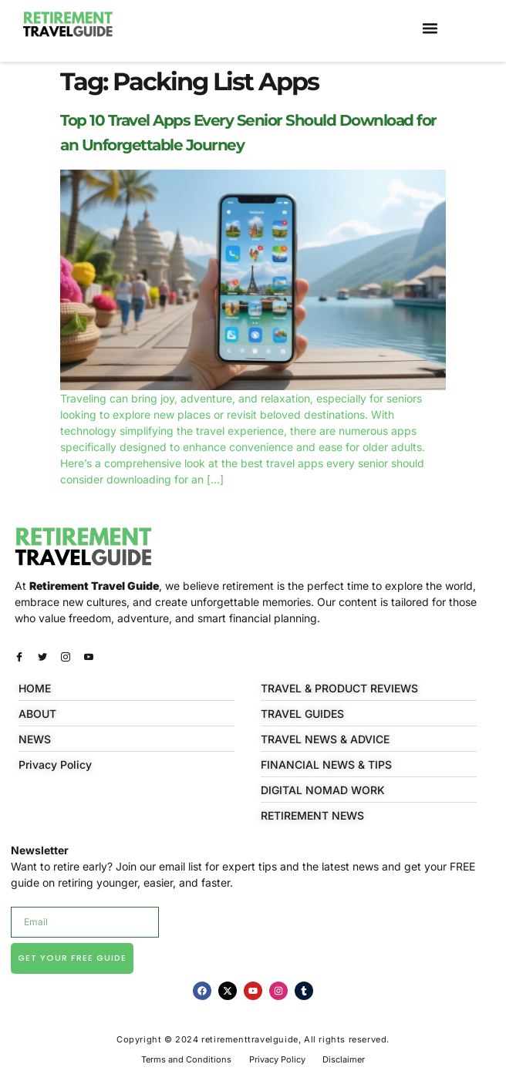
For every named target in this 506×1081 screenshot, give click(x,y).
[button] (430, 28)
